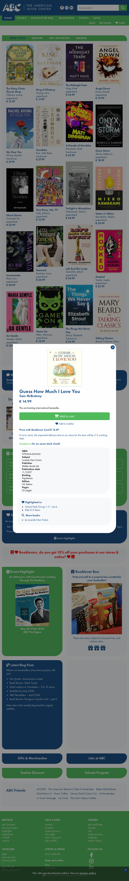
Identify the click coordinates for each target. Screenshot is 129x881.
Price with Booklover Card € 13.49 (39, 430)
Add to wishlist (64, 423)
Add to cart (64, 416)
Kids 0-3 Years (32, 510)
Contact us (25, 443)
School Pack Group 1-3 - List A (41, 506)
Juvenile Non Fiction (38, 520)
